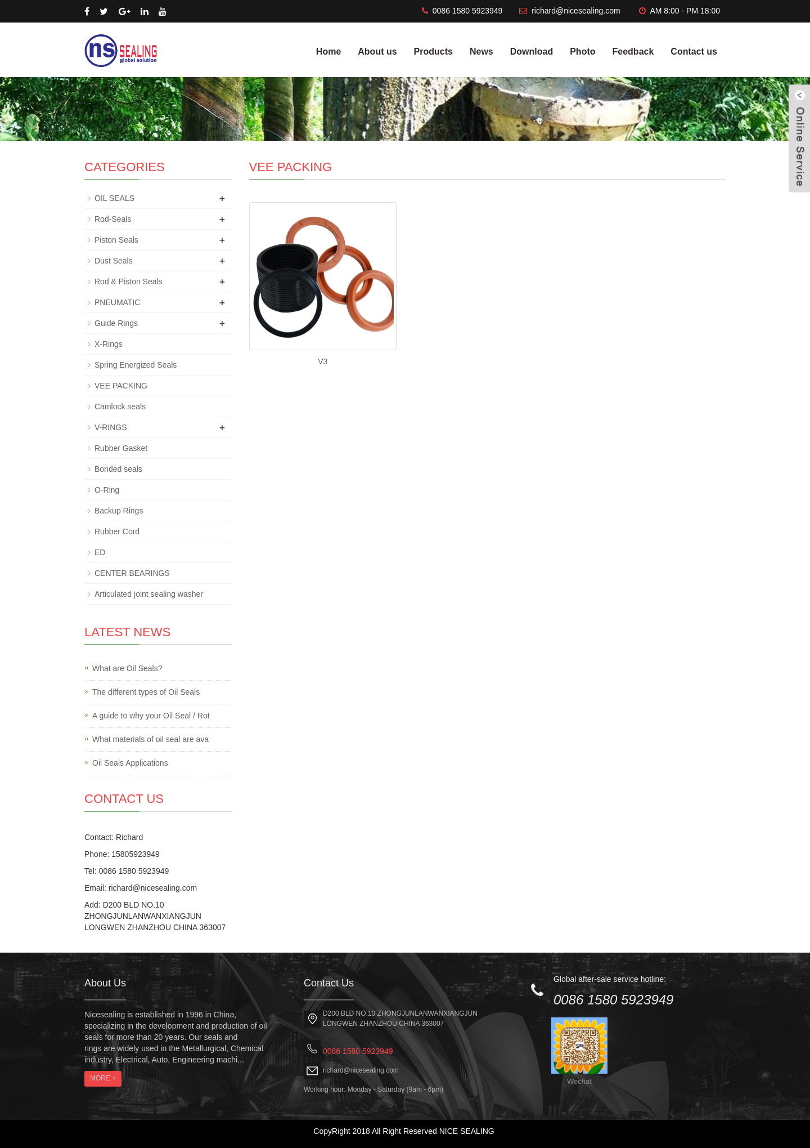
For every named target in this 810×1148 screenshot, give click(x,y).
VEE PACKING (120, 385)
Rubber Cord (117, 531)
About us (377, 51)
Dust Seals (113, 260)
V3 (322, 361)
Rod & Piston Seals (128, 281)
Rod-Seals (112, 219)
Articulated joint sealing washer (148, 593)
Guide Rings (116, 323)
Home (328, 51)
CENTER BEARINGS (132, 573)
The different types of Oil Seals (146, 691)
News (481, 51)
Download (531, 51)
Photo (582, 51)
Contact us (693, 51)
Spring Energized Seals (135, 364)
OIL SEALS (114, 198)
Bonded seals (118, 469)
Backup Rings (118, 510)
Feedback (633, 51)
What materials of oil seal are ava (150, 739)
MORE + (103, 1078)
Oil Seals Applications (130, 762)
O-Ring (106, 489)
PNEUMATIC (117, 302)
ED (99, 552)
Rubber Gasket (120, 448)
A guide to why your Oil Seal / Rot (151, 715)
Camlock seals (120, 406)
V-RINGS (110, 427)
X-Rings (108, 344)
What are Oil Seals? (127, 668)
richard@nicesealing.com (576, 10)
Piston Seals (116, 239)
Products (433, 51)
